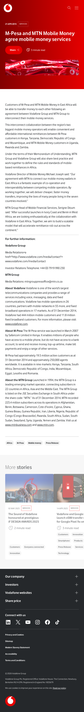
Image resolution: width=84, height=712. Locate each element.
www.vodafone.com (16, 324)
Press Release (52, 443)
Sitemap (9, 641)
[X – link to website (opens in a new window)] (18, 622)
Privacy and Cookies (14, 634)
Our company (42, 576)
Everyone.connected (34, 547)
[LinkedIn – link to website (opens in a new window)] (8, 622)
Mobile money (34, 443)
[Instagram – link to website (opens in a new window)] (38, 622)
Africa (9, 443)
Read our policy (59, 688)
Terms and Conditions (15, 660)
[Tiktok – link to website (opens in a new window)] (57, 622)
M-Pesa (20, 443)
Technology (63, 553)
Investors (42, 585)
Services (23, 24)
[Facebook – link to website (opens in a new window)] (47, 622)
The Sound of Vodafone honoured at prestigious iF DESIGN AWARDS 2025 (23, 517)
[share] (13, 50)
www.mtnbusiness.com (18, 425)
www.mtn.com (45, 425)
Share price (42, 601)
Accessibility (11, 654)
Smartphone (64, 540)
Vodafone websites (42, 593)
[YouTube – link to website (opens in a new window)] (28, 622)
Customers (15, 547)
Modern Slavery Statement (17, 647)
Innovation (15, 553)
